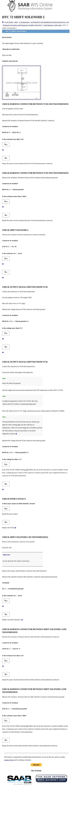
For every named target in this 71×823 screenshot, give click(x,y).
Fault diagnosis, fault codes (53, 25)
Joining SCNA (9, 760)
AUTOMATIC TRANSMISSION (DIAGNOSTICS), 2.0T (49, 22)
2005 (16, 22)
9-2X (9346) (9, 22)
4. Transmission (24, 22)
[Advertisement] (36, 803)
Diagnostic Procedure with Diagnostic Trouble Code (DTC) (22, 25)
